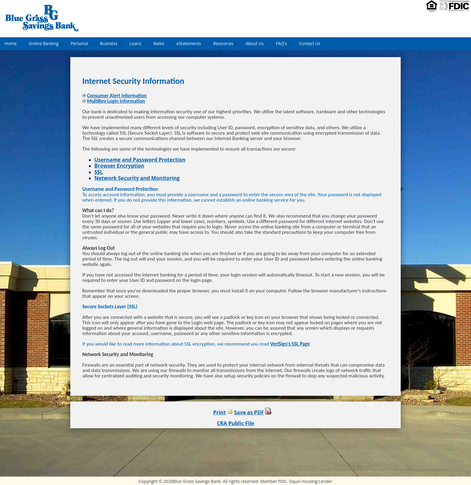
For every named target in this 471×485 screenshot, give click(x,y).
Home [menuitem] (11, 43)
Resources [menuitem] (225, 43)
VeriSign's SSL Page (290, 344)
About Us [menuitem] (257, 43)
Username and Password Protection (139, 159)
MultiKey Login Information (116, 101)
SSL (98, 172)
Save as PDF (249, 412)
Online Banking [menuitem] (46, 43)
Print (219, 412)
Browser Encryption (119, 165)
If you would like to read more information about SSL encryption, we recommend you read (176, 344)
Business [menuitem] (111, 43)
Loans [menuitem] (137, 43)
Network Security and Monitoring (137, 178)
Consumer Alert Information (117, 96)
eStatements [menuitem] (188, 43)
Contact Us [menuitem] (310, 43)
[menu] (235, 43)
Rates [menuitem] (158, 43)
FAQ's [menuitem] (281, 43)
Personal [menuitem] (81, 43)
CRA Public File (235, 423)
